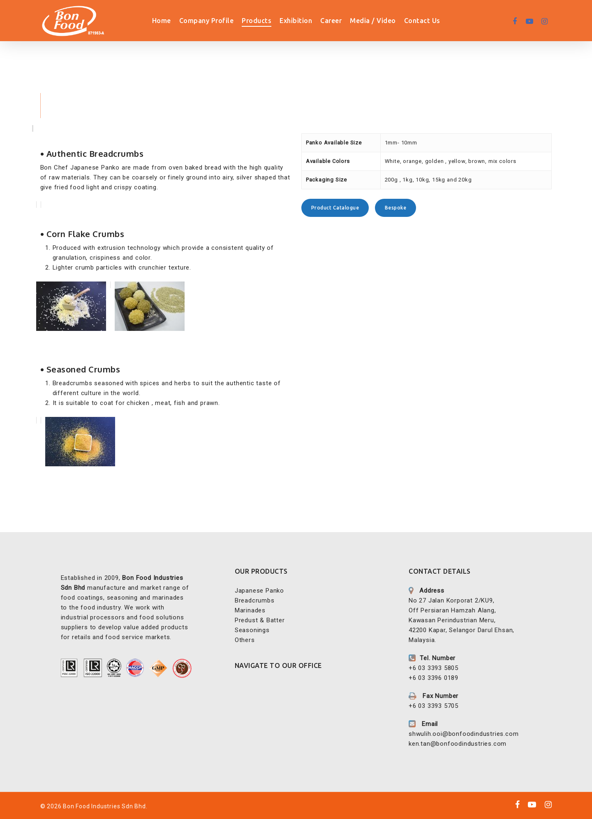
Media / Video (389, 20)
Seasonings (252, 630)
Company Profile (222, 20)
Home (177, 20)
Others (245, 640)
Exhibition (312, 20)
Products (273, 20)
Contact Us (438, 20)
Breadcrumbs (255, 600)
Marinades (250, 610)
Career (347, 20)
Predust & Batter (260, 620)
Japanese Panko (259, 590)
